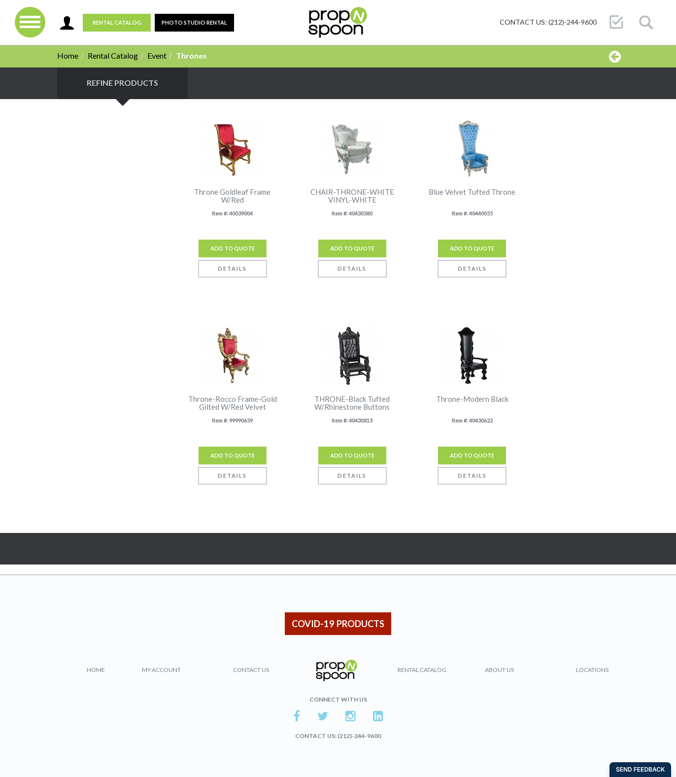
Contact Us (251, 669)
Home (67, 55)
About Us (499, 669)
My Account (161, 669)
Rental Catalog (117, 22)
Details (232, 268)
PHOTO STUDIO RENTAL (194, 22)
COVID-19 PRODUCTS (338, 623)
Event (157, 55)
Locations (592, 669)
